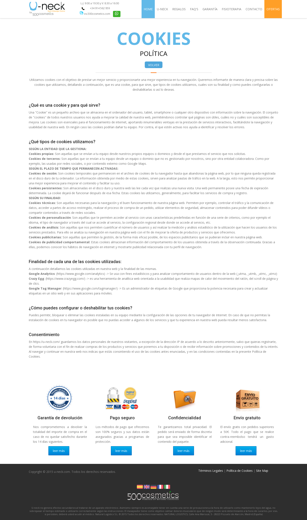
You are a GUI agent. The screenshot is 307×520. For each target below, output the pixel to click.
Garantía (210, 9)
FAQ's (194, 9)
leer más (59, 451)
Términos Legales (210, 471)
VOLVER (153, 65)
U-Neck (162, 9)
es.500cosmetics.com (97, 14)
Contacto (254, 9)
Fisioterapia (231, 9)
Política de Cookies (239, 471)
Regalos (179, 9)
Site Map (262, 471)
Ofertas (273, 9)
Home (148, 9)
